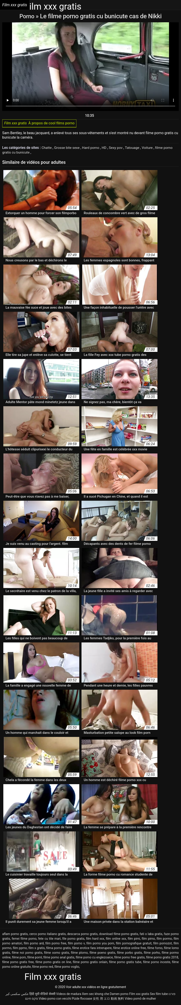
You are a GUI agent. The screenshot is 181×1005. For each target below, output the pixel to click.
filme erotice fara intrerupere (92, 948)
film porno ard (34, 944)
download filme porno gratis (118, 934)
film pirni (134, 939)
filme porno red (42, 967)
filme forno (155, 948)
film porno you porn (100, 944)
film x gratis (36, 948)
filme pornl (34, 958)
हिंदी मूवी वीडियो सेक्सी (42, 994)
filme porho (152, 953)
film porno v (76, 944)
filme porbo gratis (129, 953)
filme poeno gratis (102, 953)
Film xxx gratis (139, 994)
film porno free (55, 944)
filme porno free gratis (129, 958)
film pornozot (162, 944)
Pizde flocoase (82, 999)
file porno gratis (73, 939)
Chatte (47, 148)
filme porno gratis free (18, 962)
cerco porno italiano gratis (47, 934)
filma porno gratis (58, 948)
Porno (27, 16)
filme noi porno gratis (27, 953)
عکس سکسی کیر (17, 994)
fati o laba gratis (151, 934)
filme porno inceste (156, 962)
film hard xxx (95, 939)
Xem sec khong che (95, 994)
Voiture (150, 148)
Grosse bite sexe (68, 148)
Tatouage (135, 148)
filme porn (19, 958)
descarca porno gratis (82, 934)
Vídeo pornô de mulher (140, 999)
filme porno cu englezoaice (94, 958)
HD (106, 148)
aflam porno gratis (15, 934)
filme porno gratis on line (53, 962)
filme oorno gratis (56, 953)
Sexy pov (118, 148)
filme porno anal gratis (58, 958)
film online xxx (116, 939)
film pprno (20, 948)
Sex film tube (159, 994)
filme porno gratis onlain (90, 962)
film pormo (164, 939)
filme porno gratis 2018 (162, 958)
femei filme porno (24, 939)
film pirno (148, 939)
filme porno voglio (66, 967)
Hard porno (92, 148)
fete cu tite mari (49, 939)
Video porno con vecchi (55, 999)
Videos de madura (68, 994)
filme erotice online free (129, 948)
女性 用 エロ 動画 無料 (108, 999)
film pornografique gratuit (134, 944)
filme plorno (79, 953)
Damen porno (119, 994)
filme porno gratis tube (125, 962)
